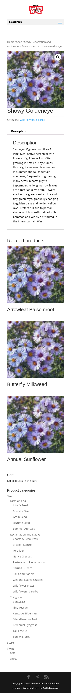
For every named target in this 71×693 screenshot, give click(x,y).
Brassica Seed (21, 511)
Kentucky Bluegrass (25, 613)
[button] (58, 57)
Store (10, 642)
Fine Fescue (20, 607)
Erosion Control (22, 544)
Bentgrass (19, 601)
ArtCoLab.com (51, 688)
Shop (19, 42)
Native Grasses (22, 556)
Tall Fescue (20, 631)
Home (10, 42)
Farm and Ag (18, 501)
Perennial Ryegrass (25, 625)
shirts (13, 658)
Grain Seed (20, 517)
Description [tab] (18, 131)
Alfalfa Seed (20, 505)
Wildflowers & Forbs (28, 46)
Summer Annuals (24, 528)
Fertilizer (18, 550)
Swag (10, 648)
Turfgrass (16, 597)
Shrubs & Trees (22, 568)
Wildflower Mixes (23, 585)
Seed (27, 42)
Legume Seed (21, 523)
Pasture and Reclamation (29, 562)
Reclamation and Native (25, 534)
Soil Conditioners (23, 574)
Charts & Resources (25, 539)
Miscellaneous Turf (25, 619)
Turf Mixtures (21, 636)
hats (13, 653)
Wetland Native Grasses (28, 580)
